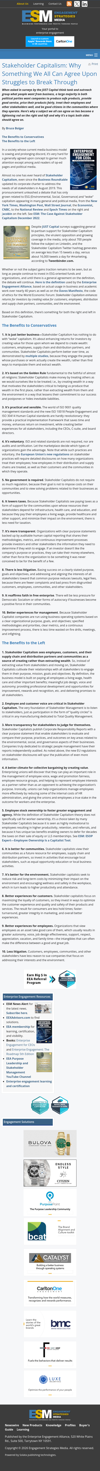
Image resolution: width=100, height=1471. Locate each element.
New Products (32, 1425)
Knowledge (53, 1425)
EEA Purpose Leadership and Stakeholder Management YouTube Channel (18, 1068)
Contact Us (54, 3)
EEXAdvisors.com (18, 1018)
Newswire (12, 1425)
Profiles (70, 1425)
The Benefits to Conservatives (23, 137)
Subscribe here (16, 1013)
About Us (22, 3)
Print (95, 64)
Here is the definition (50, 282)
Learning (38, 3)
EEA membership (18, 1027)
